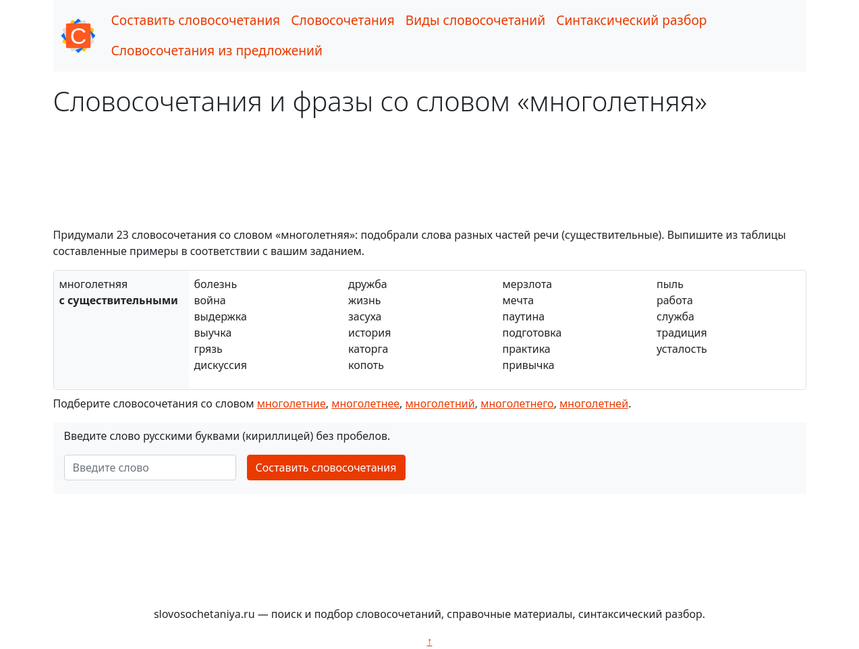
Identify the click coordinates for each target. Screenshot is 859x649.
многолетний (440, 403)
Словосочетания (343, 20)
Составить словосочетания (196, 20)
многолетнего (516, 403)
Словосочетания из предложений (217, 50)
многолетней (593, 403)
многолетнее (365, 403)
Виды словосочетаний (475, 20)
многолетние (291, 403)
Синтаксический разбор (631, 20)
